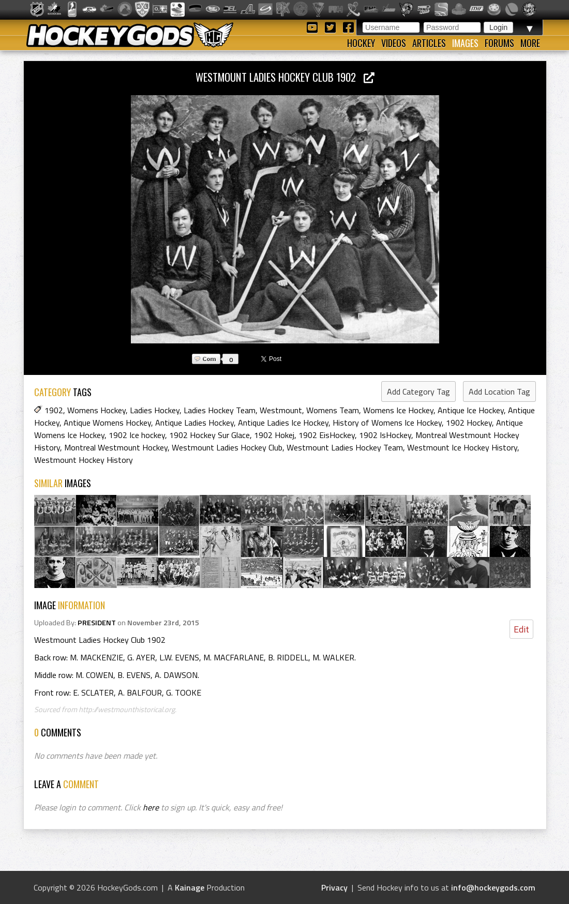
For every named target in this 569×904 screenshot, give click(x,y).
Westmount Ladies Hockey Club (227, 447)
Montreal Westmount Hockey (116, 447)
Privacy (334, 887)
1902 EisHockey (326, 435)
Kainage (189, 887)
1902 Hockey (469, 422)
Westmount (281, 410)
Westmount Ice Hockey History (462, 447)
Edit (521, 629)
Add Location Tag (499, 391)
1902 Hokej (274, 435)
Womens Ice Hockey (398, 410)
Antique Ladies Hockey (194, 422)
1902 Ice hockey (137, 435)
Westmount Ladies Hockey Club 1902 (285, 77)
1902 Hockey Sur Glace (209, 435)
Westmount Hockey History (83, 460)
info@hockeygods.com (493, 887)
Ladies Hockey (154, 410)
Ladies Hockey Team (220, 410)
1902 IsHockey (385, 435)
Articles (429, 43)
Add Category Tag (418, 391)
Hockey (361, 43)
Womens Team (332, 410)
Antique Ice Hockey (471, 410)
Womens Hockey (96, 410)
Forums (499, 43)
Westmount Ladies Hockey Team (345, 447)
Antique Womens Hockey (107, 422)
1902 (53, 410)
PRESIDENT (97, 622)
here (151, 807)
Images (465, 43)
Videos (393, 43)
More (530, 43)
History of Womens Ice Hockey (387, 422)
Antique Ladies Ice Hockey (283, 422)
